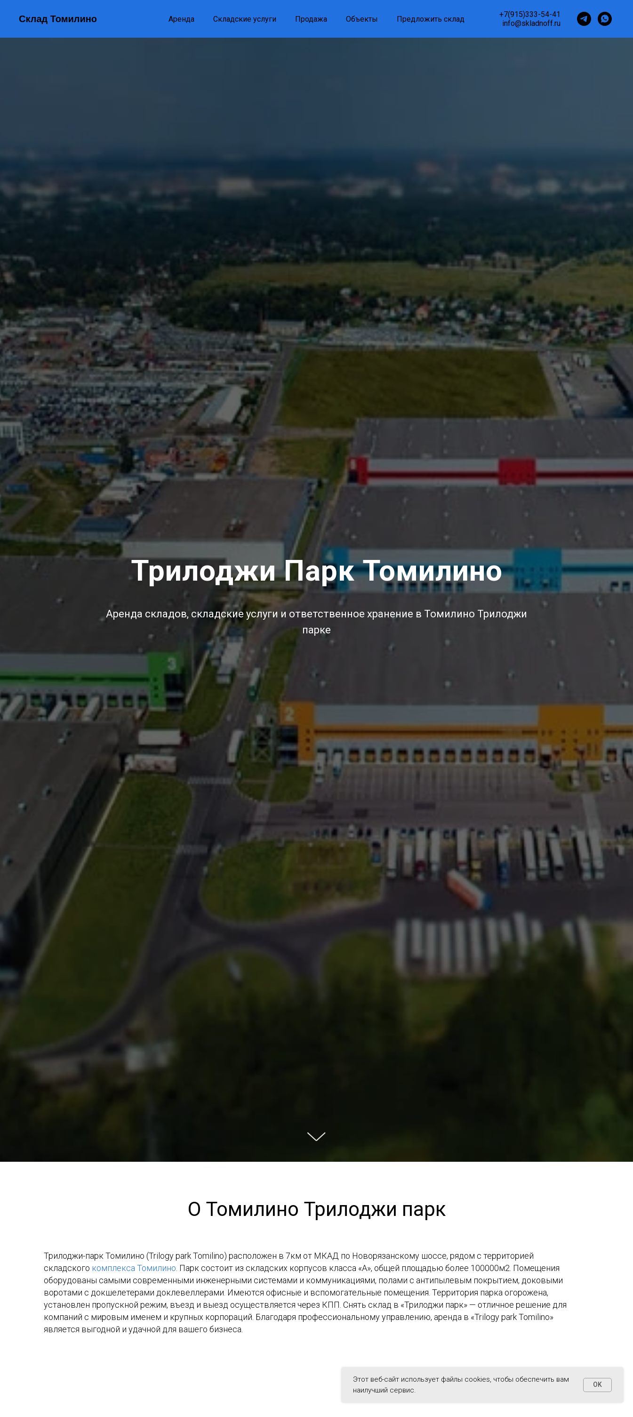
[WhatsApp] (605, 19)
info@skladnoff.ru (531, 23)
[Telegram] (584, 19)
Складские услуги (244, 19)
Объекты (362, 19)
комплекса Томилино (133, 1268)
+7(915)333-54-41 (530, 14)
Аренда (181, 19)
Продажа (311, 19)
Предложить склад (431, 19)
